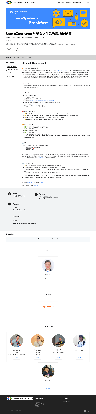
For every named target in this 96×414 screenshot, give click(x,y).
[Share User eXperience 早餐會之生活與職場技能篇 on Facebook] (7, 49)
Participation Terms (40, 404)
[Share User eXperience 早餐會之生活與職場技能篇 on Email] (17, 49)
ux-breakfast (42, 100)
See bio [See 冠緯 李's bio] (48, 388)
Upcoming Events (77, 2)
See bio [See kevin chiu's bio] (16, 357)
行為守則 (41, 158)
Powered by (84, 411)
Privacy (37, 405)
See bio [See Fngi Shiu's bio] (37, 357)
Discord (34, 106)
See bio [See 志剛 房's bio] (58, 357)
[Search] (83, 2)
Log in (87, 2)
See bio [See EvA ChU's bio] (48, 282)
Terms (37, 406)
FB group (36, 185)
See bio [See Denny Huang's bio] (79, 357)
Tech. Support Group (63, 71)
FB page (29, 182)
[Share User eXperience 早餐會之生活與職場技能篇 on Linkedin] (14, 49)
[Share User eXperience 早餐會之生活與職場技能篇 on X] (10, 49)
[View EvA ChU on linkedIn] (48, 271)
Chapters (68, 2)
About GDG (61, 2)
